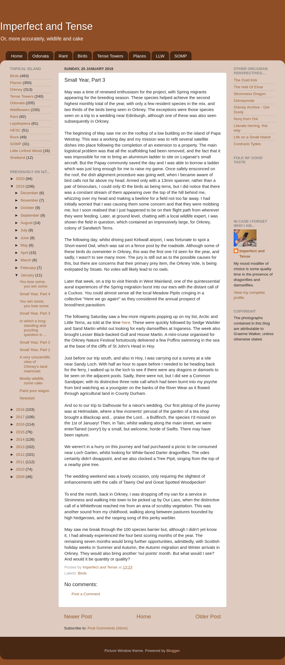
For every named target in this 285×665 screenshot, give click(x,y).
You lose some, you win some (34, 284)
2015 (21, 432)
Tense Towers (110, 56)
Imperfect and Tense (46, 26)
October (28, 208)
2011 (21, 462)
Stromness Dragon (250, 94)
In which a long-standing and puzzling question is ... (33, 328)
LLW (160, 56)
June (25, 238)
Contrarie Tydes (247, 144)
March (26, 260)
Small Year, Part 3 (35, 313)
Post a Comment (86, 594)
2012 (21, 454)
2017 (21, 417)
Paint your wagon (34, 391)
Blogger (173, 650)
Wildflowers (20, 110)
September (30, 215)
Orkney (16, 89)
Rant (63, 56)
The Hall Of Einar (248, 87)
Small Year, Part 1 (35, 350)
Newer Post (78, 616)
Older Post (208, 616)
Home (17, 56)
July (24, 230)
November (30, 200)
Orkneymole (244, 100)
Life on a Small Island (252, 137)
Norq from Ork (246, 119)
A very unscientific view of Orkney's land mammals (35, 364)
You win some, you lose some (34, 303)
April (25, 253)
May (25, 245)
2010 (21, 469)
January (28, 275)
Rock (14, 137)
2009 (21, 477)
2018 (21, 409)
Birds (82, 56)
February (29, 268)
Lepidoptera (20, 123)
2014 (21, 439)
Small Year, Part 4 (35, 294)
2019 (21, 186)
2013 (21, 447)
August (27, 223)
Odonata (40, 56)
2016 (21, 424)
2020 (21, 178)
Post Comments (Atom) (108, 628)
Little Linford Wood (26, 151)
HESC (15, 130)
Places (139, 56)
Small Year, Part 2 (35, 342)
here (126, 322)
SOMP (180, 56)
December (30, 193)
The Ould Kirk (245, 80)
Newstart (27, 398)
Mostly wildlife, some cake (32, 380)
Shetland (17, 157)
